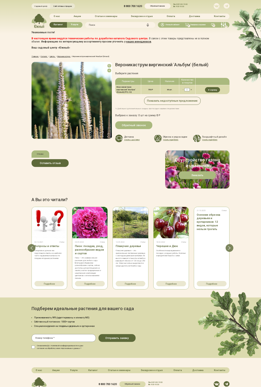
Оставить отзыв (50, 163)
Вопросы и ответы (46, 224)
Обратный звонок (157, 6)
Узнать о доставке (132, 140)
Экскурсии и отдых (142, 16)
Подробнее (49, 262)
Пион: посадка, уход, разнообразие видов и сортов (89, 228)
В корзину (212, 90)
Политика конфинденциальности (139, 373)
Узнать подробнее (170, 140)
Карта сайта (113, 373)
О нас (57, 16)
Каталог (58, 24)
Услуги (74, 24)
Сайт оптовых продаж (62, 6)
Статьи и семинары (106, 16)
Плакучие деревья (128, 224)
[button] (32, 226)
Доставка (194, 16)
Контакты (219, 16)
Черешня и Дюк (167, 224)
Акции (77, 16)
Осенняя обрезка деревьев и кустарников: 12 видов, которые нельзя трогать (208, 200)
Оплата (171, 16)
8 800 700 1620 (133, 6)
